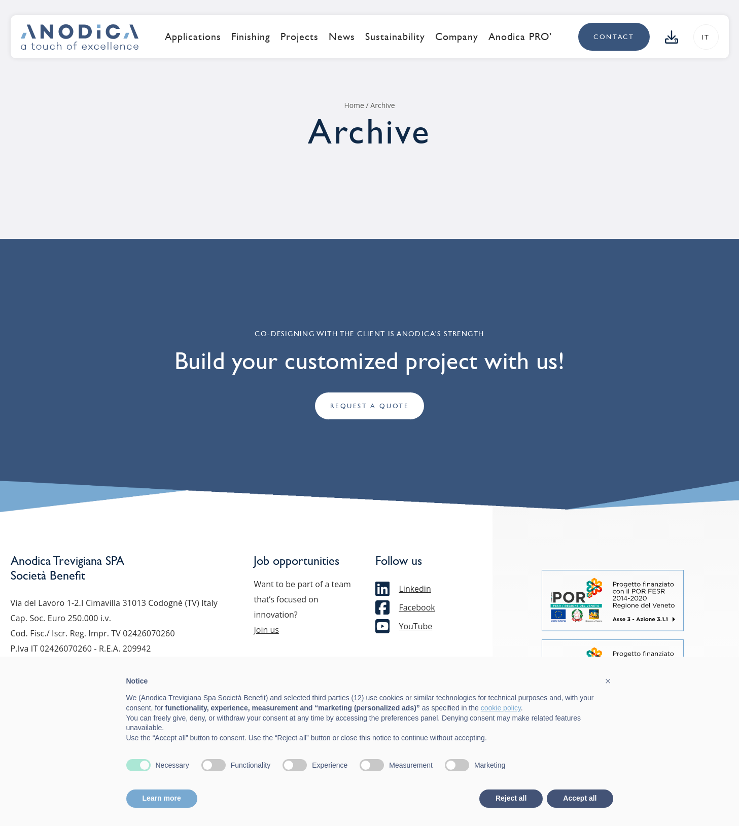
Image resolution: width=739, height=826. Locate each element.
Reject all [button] (511, 798)
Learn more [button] (162, 798)
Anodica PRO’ (520, 36)
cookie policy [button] (501, 708)
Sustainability (395, 36)
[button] (608, 681)
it (705, 37)
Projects (299, 36)
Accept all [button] (579, 798)
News (342, 36)
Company (456, 36)
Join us (266, 629)
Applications (193, 36)
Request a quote (369, 406)
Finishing (250, 36)
